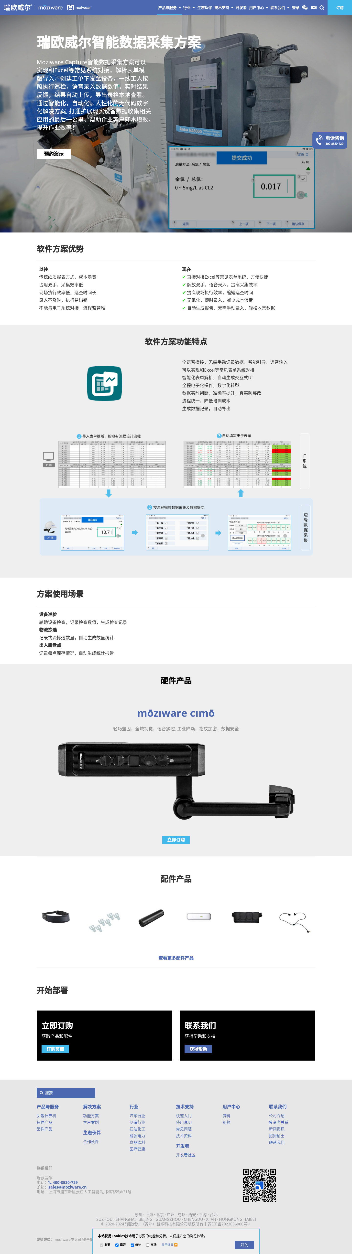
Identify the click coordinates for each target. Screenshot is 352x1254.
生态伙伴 (92, 1133)
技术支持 (223, 7)
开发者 (182, 1146)
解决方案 (92, 1107)
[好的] (244, 1245)
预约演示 (54, 154)
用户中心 (258, 7)
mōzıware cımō (176, 713)
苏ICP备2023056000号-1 (229, 1224)
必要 (107, 1245)
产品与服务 (169, 7)
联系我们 (279, 7)
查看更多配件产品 (176, 958)
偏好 (123, 1245)
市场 (153, 1245)
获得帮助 (198, 1049)
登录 (295, 7)
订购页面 (55, 1049)
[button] (170, 1244)
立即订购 (176, 840)
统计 (138, 1245)
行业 (189, 7)
